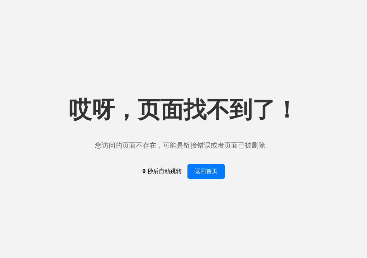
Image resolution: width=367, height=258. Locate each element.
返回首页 (206, 171)
